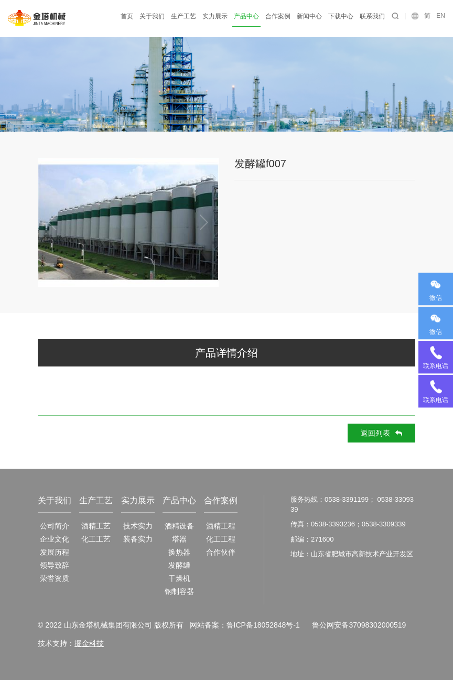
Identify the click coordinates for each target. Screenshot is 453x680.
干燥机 (179, 578)
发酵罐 (179, 565)
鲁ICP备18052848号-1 (262, 625)
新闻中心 (309, 16)
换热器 (179, 552)
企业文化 (54, 539)
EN (440, 15)
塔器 (179, 539)
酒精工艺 (96, 526)
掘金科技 (89, 643)
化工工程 (220, 539)
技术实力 (138, 526)
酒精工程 (220, 526)
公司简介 (54, 526)
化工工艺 (96, 539)
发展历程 (54, 552)
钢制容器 (179, 591)
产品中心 (246, 16)
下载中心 (340, 16)
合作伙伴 (220, 552)
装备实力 (138, 539)
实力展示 (215, 16)
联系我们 (372, 16)
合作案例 (277, 16)
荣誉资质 (54, 578)
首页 (127, 16)
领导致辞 (54, 565)
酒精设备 (179, 526)
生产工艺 (183, 16)
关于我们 (152, 16)
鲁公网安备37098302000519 (359, 625)
